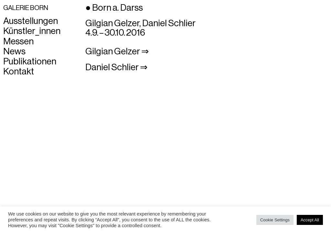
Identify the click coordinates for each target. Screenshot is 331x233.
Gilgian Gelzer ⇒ (117, 51)
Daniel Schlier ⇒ (116, 67)
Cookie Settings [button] (275, 219)
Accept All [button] (310, 219)
